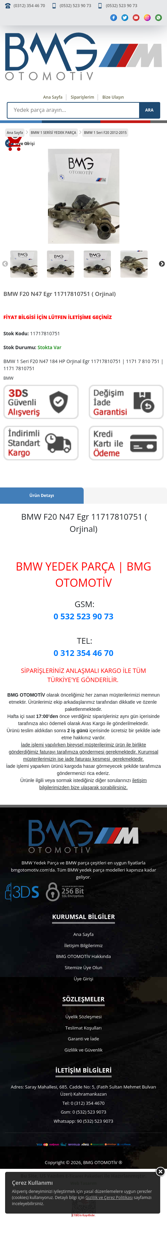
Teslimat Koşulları (83, 1028)
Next (161, 264)
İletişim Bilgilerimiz (83, 945)
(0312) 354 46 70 (29, 5)
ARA (149, 110)
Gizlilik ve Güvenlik (84, 1050)
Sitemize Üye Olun (83, 967)
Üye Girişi (83, 979)
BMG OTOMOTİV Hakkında (83, 956)
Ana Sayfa (53, 97)
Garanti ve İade (83, 1039)
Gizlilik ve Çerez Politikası (109, 1197)
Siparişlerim (82, 97)
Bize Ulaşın (113, 97)
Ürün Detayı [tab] (42, 495)
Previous (5, 264)
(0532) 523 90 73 (75, 5)
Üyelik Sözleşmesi (83, 1017)
